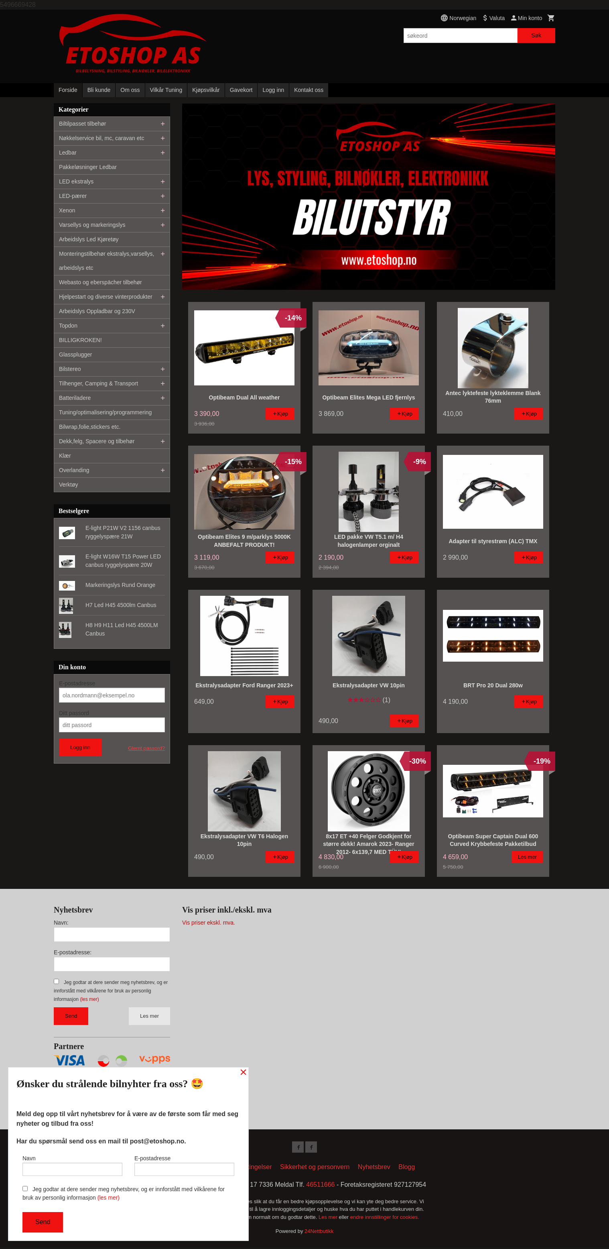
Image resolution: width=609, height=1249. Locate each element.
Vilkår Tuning (166, 90)
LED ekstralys (76, 181)
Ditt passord (74, 713)
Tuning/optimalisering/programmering (105, 412)
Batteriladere (75, 398)
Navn (72, 1164)
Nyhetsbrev (374, 1168)
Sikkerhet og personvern (314, 1168)
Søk (536, 35)
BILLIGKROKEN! (80, 340)
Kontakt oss (308, 90)
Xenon (67, 210)
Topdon (68, 325)
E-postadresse (77, 683)
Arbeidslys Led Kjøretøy (89, 239)
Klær (65, 455)
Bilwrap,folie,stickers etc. (89, 427)
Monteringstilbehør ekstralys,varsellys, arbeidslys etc (106, 261)
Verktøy (68, 484)
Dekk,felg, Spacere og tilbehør (96, 441)
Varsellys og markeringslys (92, 225)
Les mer (149, 1016)
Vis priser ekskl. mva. (208, 922)
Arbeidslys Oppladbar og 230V (97, 311)
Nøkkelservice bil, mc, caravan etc (101, 138)
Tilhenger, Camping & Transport (98, 383)
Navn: (61, 922)
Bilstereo (70, 369)
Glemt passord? (146, 748)
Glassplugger (75, 354)
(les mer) (89, 999)
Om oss (130, 90)
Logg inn (273, 90)
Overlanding (74, 470)
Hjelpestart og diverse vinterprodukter (105, 296)
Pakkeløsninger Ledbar (88, 167)
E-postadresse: (72, 952)
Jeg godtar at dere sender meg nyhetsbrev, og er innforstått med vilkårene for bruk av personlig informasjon (111, 991)
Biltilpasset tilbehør (82, 123)
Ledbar (68, 152)
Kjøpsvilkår (205, 90)
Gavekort (241, 90)
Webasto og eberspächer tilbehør (100, 282)
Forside (68, 90)
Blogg (406, 1168)
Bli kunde (99, 90)
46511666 (320, 1186)
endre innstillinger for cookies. (384, 1219)
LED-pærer (73, 196)
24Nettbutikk (318, 1233)
